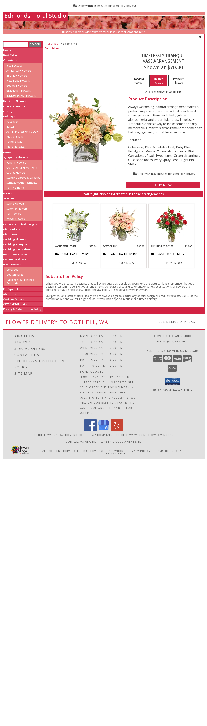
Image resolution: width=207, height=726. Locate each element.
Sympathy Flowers (15, 157)
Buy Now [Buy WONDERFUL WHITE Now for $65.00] (79, 263)
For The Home (15, 187)
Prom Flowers (12, 264)
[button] (172, 381)
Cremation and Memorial (22, 167)
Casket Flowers (15, 172)
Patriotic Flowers (14, 101)
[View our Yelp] (117, 430)
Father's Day (14, 141)
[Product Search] (15, 44)
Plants (7, 193)
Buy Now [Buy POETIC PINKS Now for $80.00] (126, 263)
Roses (7, 152)
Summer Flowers (17, 208)
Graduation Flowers (18, 90)
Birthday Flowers (16, 75)
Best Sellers (11, 55)
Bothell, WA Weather (82, 441)
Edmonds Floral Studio (35, 15)
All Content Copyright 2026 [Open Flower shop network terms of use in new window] (65, 451)
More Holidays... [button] (16, 146)
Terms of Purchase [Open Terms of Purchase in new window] (169, 451)
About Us (9, 294)
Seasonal (9, 198)
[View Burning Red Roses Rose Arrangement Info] (171, 224)
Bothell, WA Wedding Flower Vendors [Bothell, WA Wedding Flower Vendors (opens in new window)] (144, 435)
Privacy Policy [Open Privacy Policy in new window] (139, 451)
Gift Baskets (11, 229)
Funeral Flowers (16, 162)
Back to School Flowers (21, 95)
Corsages (12, 269)
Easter (10, 126)
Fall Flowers (13, 213)
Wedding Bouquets (16, 244)
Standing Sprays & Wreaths (23, 177)
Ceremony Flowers (15, 259)
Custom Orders (13, 299)
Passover (12, 121)
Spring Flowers (15, 203)
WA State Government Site (121, 441)
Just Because (14, 65)
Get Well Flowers (16, 85)
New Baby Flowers (18, 80)
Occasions (10, 60)
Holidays (9, 116)
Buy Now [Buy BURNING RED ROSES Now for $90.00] (174, 263)
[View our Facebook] (90, 430)
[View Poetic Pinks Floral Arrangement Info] (123, 224)
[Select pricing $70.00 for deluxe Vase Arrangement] (158, 80)
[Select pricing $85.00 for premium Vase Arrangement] (179, 80)
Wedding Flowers (14, 239)
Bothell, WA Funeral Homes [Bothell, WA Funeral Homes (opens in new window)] (54, 435)
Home (7, 50)
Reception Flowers (15, 254)
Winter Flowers (15, 218)
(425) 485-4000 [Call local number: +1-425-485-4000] (177, 341)
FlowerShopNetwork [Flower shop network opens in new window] (106, 451)
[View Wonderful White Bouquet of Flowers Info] (76, 224)
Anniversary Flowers (18, 70)
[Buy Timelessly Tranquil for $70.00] (163, 185)
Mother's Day (14, 136)
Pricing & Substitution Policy (22, 309)
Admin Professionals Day (22, 131)
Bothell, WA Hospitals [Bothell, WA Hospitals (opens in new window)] (95, 435)
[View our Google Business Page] (103, 430)
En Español (10, 289)
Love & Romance (14, 106)
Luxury (7, 111)
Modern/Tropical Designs (20, 224)
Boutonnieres (14, 274)
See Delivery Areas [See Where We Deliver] (177, 321)
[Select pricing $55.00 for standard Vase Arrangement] (138, 80)
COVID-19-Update (15, 304)
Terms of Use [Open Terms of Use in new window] (115, 453)
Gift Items (10, 234)
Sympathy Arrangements (21, 182)
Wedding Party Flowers (18, 249)
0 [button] (201, 36)
